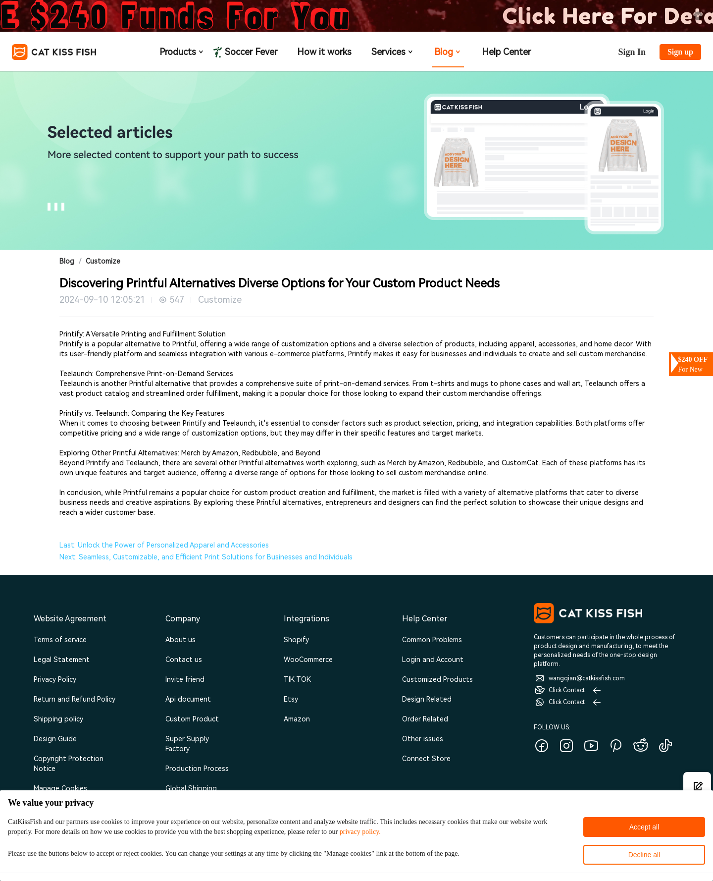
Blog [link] (66, 261)
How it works (324, 52)
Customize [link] (103, 261)
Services (392, 52)
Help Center (506, 52)
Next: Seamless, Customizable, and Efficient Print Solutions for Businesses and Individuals (206, 557)
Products (182, 52)
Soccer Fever (250, 52)
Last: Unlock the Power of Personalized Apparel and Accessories (164, 545)
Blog (448, 52)
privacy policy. (360, 831)
